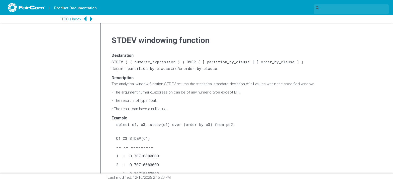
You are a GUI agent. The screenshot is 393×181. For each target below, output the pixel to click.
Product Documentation (75, 8)
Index (76, 19)
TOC (65, 19)
